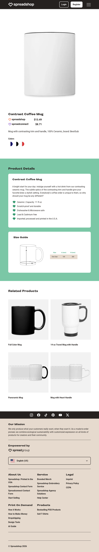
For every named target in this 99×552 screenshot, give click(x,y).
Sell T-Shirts (42, 514)
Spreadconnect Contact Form (19, 492)
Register (76, 4)
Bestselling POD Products (49, 510)
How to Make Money (17, 514)
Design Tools (14, 522)
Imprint (69, 479)
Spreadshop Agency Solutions (46, 492)
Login (64, 4)
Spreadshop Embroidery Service (48, 485)
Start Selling (14, 498)
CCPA (68, 487)
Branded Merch (44, 479)
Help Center (42, 498)
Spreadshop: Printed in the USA (20, 481)
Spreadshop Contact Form (20, 486)
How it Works (14, 510)
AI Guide (12, 526)
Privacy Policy (72, 483)
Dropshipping (14, 518)
